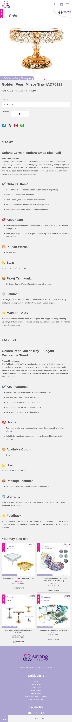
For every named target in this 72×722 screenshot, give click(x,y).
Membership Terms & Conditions (36, 696)
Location (36, 681)
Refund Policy (36, 693)
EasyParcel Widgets (36, 699)
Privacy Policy (36, 690)
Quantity (5, 111)
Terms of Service (36, 684)
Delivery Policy (36, 687)
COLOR (5, 99)
